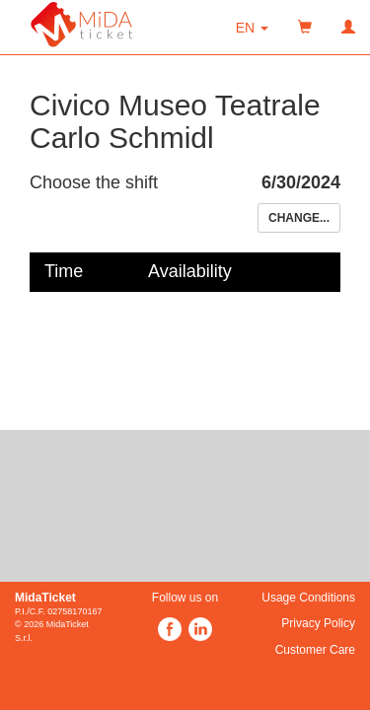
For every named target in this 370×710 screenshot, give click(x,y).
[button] (252, 27)
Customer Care (315, 650)
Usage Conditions (308, 597)
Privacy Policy (318, 623)
